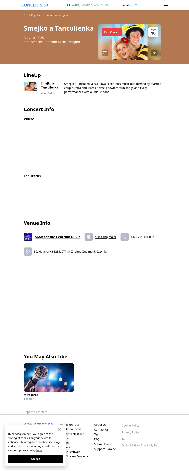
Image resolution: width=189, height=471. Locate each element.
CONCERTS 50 (34, 5)
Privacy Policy (131, 432)
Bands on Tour (69, 425)
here (39, 450)
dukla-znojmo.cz (105, 237)
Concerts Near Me (72, 434)
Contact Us (101, 429)
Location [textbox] (127, 5)
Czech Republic (32, 15)
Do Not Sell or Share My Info (141, 445)
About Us (100, 425)
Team (97, 434)
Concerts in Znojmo (57, 15)
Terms (126, 439)
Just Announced (70, 429)
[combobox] (129, 5)
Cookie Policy (130, 425)
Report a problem (35, 412)
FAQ (97, 439)
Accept (35, 459)
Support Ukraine (105, 449)
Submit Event (103, 444)
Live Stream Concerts (74, 456)
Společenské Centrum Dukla (57, 237)
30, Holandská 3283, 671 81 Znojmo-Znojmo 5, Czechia (70, 251)
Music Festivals (70, 452)
